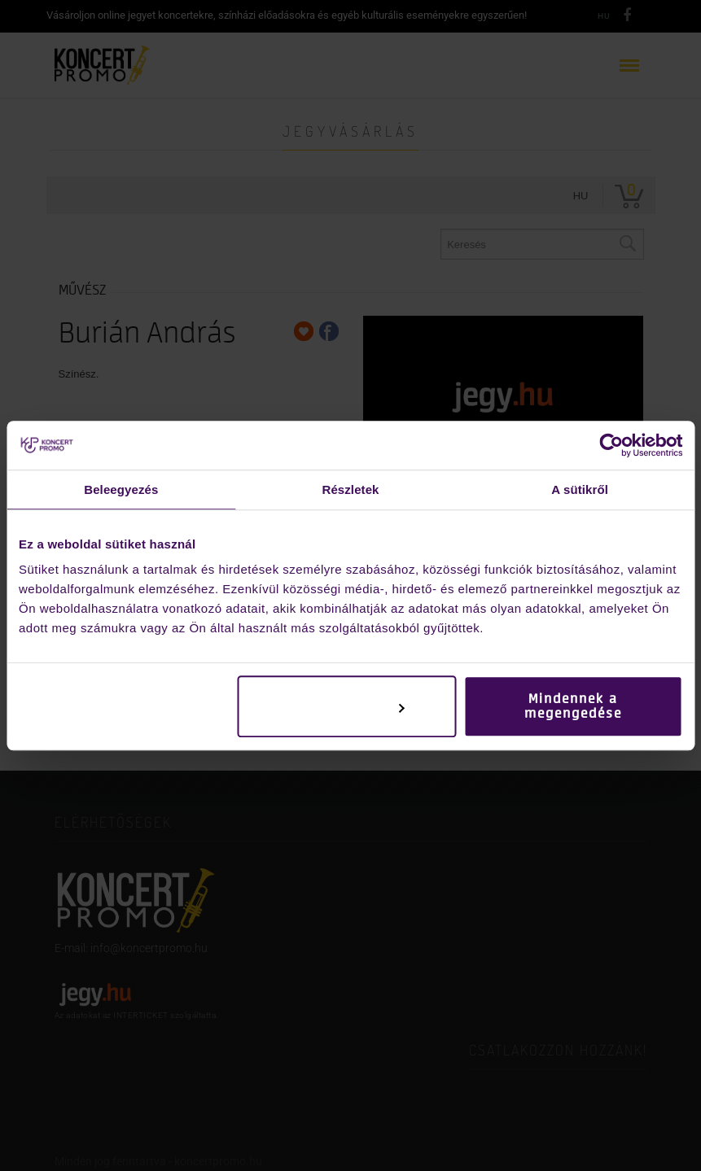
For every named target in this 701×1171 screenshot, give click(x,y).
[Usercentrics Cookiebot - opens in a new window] (611, 445)
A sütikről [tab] (579, 489)
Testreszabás (347, 706)
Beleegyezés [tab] (121, 489)
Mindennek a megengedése (573, 706)
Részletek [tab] (350, 489)
